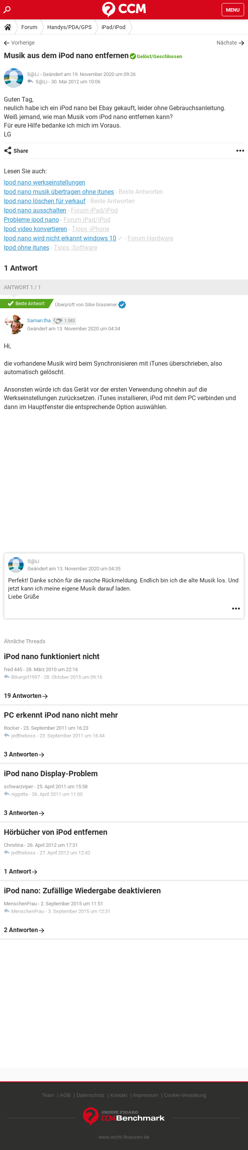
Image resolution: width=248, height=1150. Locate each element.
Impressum (145, 1095)
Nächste (227, 43)
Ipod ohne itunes (26, 247)
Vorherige (22, 43)
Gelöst (144, 56)
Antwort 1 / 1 (22, 287)
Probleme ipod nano (31, 219)
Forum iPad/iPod (94, 210)
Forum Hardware (150, 238)
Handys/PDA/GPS (69, 27)
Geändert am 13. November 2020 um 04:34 (73, 329)
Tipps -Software (75, 247)
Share (21, 151)
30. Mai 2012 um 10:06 (75, 82)
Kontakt (118, 1095)
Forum (29, 27)
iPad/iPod (114, 27)
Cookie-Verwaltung (185, 1095)
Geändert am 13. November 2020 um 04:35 (74, 569)
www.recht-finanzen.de (124, 1137)
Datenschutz (90, 1095)
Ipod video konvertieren (35, 229)
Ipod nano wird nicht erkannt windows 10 (60, 238)
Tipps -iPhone (90, 229)
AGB (65, 1095)
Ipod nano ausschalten (35, 210)
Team (48, 1095)
